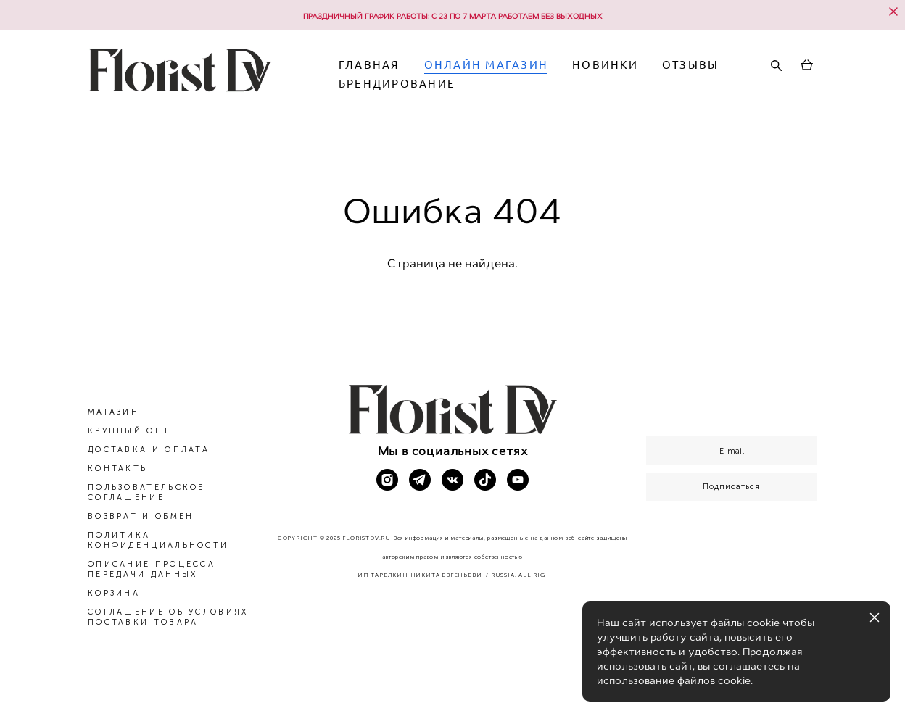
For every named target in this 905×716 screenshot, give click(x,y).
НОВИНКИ (673, 77)
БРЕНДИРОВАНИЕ (545, 96)
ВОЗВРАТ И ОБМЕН (141, 517)
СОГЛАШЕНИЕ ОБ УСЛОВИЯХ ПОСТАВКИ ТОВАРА (168, 618)
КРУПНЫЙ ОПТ (129, 431)
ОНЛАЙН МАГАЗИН (553, 77)
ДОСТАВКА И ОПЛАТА (149, 450)
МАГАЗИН (113, 412)
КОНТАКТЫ (118, 469)
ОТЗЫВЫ (434, 96)
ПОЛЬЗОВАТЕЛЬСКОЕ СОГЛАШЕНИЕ (146, 493)
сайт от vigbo (452, 682)
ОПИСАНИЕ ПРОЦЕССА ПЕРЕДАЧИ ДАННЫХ (151, 570)
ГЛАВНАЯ (436, 77)
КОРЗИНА (114, 594)
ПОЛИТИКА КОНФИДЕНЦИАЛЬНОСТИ (158, 541)
